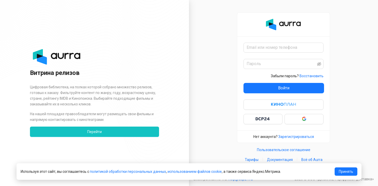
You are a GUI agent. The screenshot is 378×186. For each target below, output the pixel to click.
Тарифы (251, 160)
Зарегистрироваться (296, 137)
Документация (280, 160)
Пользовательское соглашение (283, 150)
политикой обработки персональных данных (128, 171)
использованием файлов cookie (195, 171)
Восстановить (312, 76)
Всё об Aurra (311, 160)
